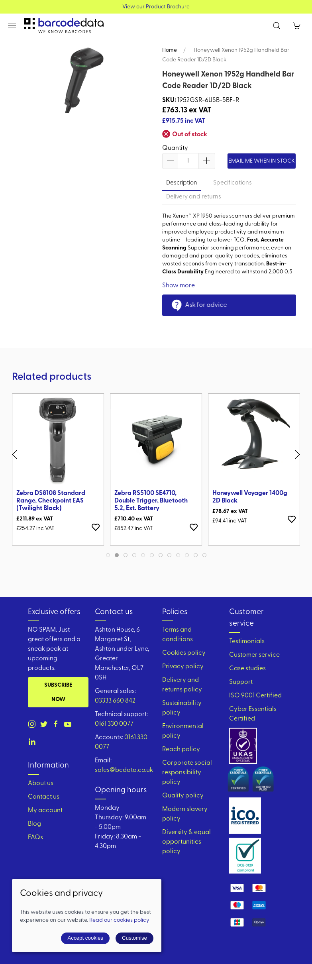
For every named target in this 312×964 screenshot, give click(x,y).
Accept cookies (85, 938)
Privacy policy (183, 667)
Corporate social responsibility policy (187, 772)
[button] (12, 25)
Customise (134, 938)
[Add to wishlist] (96, 527)
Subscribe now (58, 692)
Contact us (43, 797)
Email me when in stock (261, 161)
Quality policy (183, 796)
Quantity (175, 148)
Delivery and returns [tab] (193, 197)
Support (241, 682)
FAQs (35, 837)
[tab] (108, 555)
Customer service (254, 655)
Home (169, 50)
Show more (178, 286)
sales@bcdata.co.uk (124, 770)
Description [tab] (181, 183)
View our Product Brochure (156, 7)
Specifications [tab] (232, 183)
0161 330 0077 (114, 724)
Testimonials (247, 641)
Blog (34, 824)
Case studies (247, 669)
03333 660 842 (115, 701)
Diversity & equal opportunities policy (186, 842)
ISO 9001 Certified (255, 696)
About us (40, 783)
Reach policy (181, 749)
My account (45, 810)
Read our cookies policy (119, 920)
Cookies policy (184, 653)
